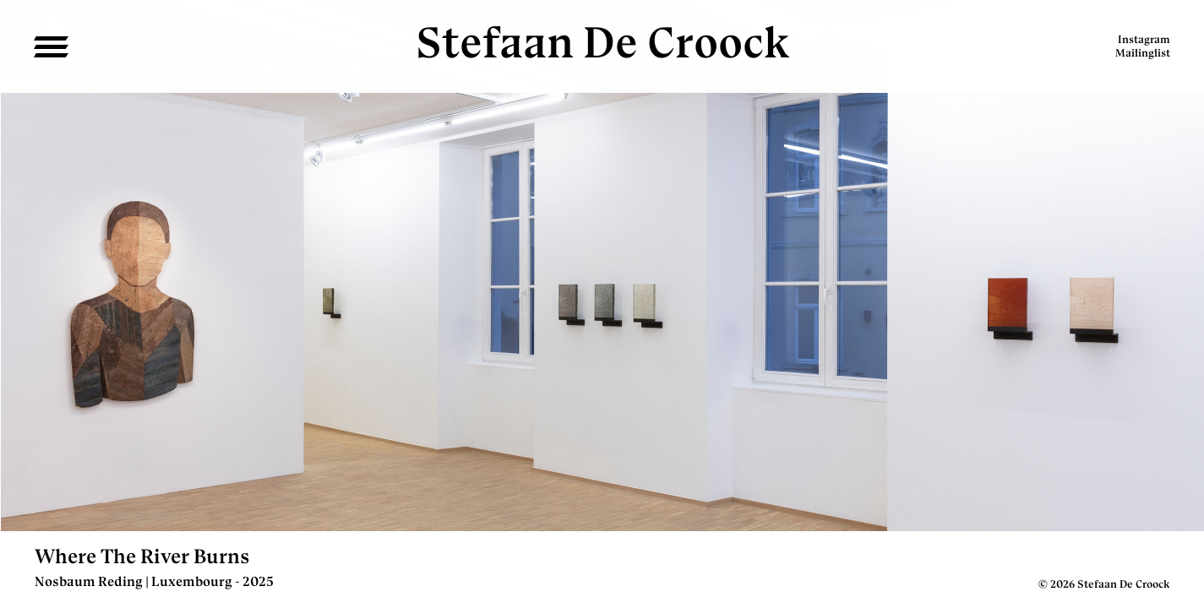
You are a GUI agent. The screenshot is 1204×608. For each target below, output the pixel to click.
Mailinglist (1142, 52)
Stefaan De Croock (602, 42)
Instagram (1144, 39)
